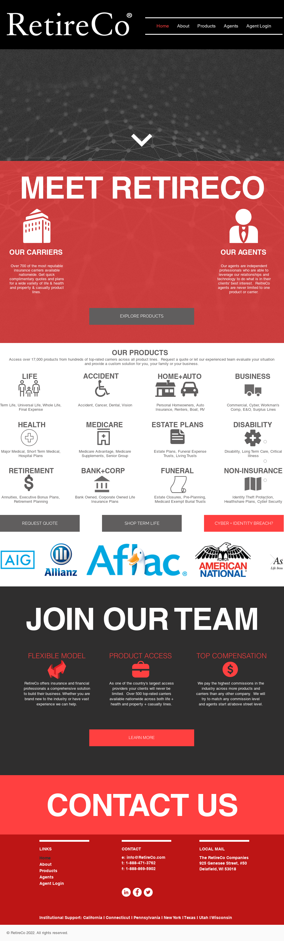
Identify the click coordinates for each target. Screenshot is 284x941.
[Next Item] (273, 559)
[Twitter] (148, 892)
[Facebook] (137, 892)
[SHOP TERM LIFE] (142, 523)
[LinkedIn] (126, 892)
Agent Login (51, 883)
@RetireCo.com (149, 857)
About (45, 864)
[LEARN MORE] (141, 737)
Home (45, 858)
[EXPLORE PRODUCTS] (141, 316)
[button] (40, 523)
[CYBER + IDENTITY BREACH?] (244, 523)
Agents (46, 877)
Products (48, 870)
